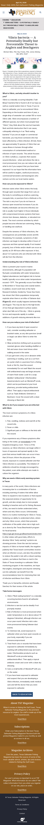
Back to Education (22, 694)
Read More (22, 719)
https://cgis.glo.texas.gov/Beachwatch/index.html (22, 534)
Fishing (6, 20)
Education (16, 20)
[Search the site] (40, 12)
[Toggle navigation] (3, 12)
